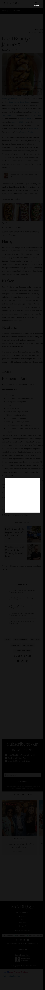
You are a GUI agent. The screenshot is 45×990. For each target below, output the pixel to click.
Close (36, 6)
